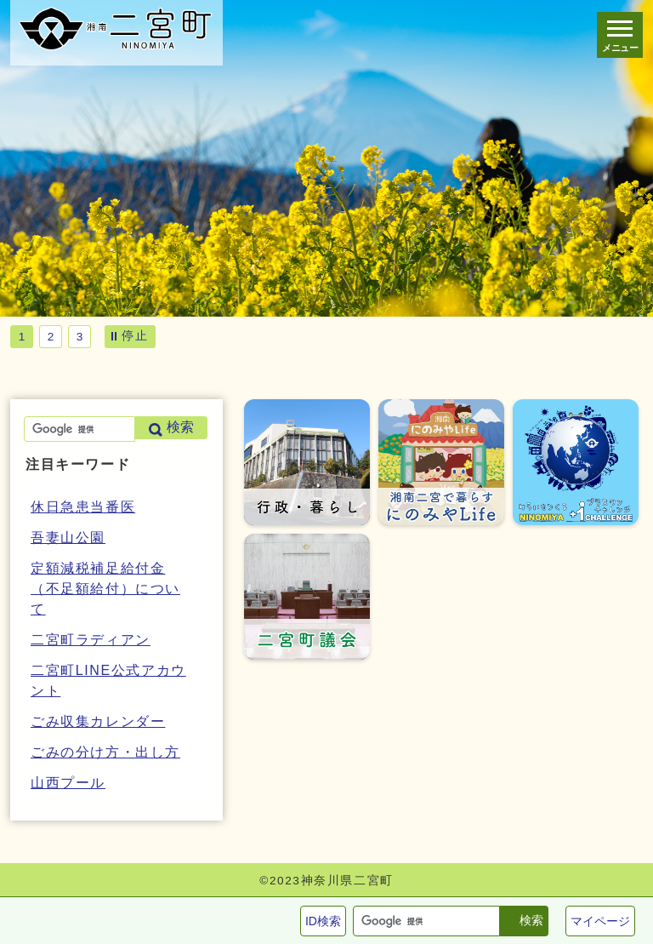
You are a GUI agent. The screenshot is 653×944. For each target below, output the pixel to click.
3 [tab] (80, 336)
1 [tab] (22, 336)
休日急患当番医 (83, 507)
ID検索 (323, 921)
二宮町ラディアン (90, 639)
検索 (531, 920)
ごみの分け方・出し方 (105, 752)
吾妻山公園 (68, 537)
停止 (135, 335)
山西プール (68, 782)
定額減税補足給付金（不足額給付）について (105, 588)
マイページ (600, 921)
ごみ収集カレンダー (98, 721)
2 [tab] (51, 336)
